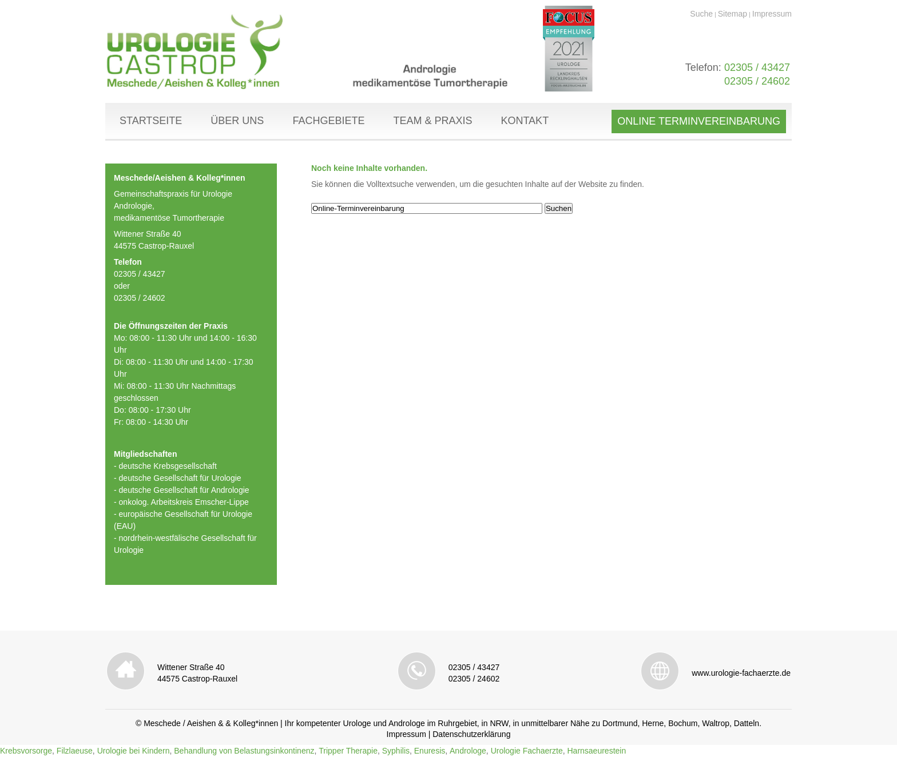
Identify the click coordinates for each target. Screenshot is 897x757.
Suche (701, 13)
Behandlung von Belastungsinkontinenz (244, 750)
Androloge (468, 750)
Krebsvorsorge (26, 750)
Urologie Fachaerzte (527, 750)
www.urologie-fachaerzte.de (741, 673)
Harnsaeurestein (596, 750)
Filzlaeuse (75, 750)
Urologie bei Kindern (133, 750)
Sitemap (732, 13)
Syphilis (396, 750)
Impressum (772, 13)
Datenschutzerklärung (471, 734)
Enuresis (429, 750)
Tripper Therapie (348, 750)
